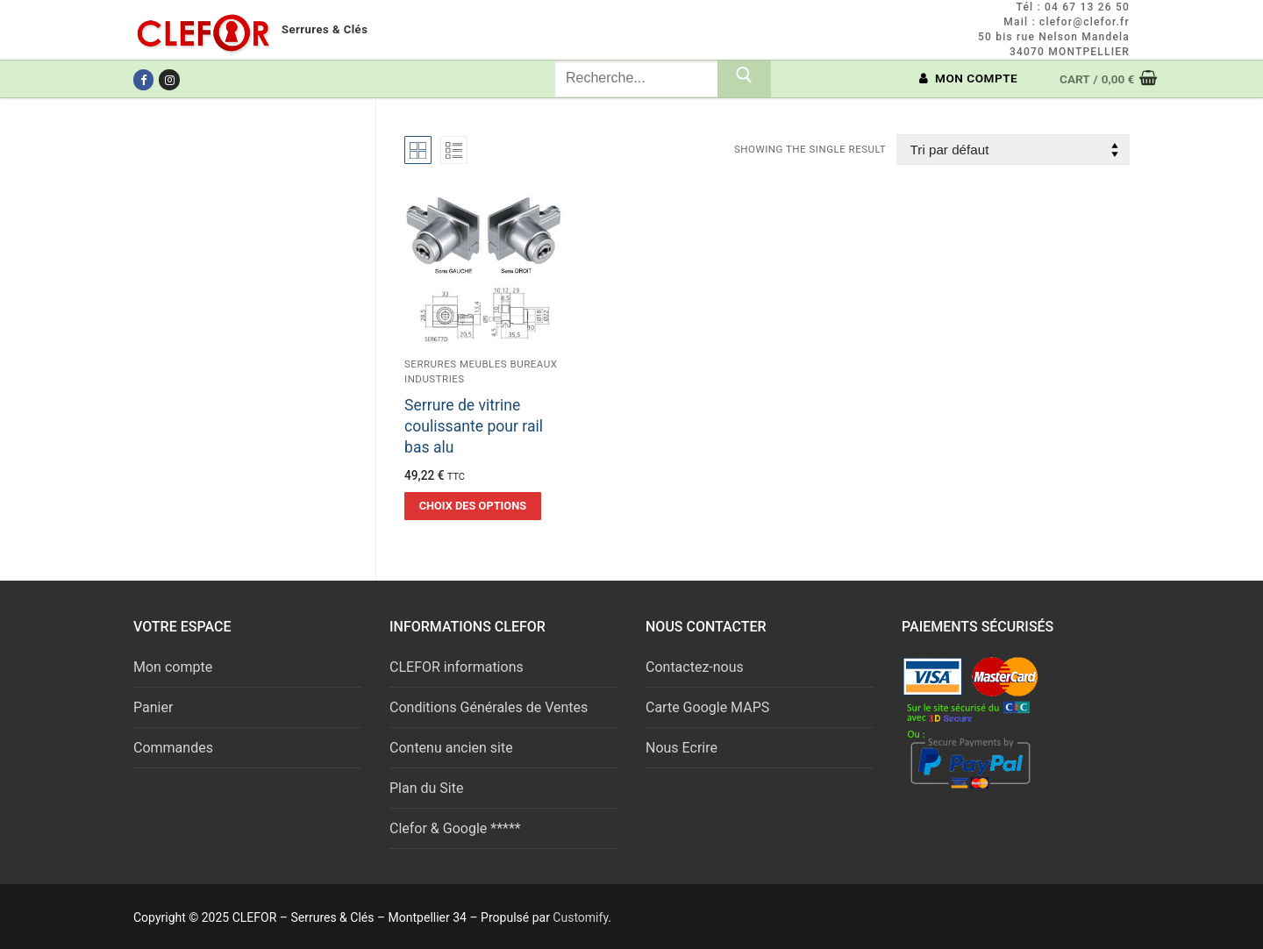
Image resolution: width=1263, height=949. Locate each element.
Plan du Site (426, 788)
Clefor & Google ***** (455, 828)
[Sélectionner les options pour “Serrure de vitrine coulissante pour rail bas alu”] (472, 506)
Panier (153, 707)
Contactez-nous (695, 667)
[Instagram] (169, 79)
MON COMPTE (968, 78)
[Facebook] (143, 79)
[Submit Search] (744, 79)
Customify (580, 917)
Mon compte (172, 667)
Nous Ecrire (681, 747)
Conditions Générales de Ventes (488, 707)
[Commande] (1013, 149)
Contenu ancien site (451, 747)
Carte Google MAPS (707, 707)
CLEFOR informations (456, 667)
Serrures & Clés (324, 29)
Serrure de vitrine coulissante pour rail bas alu (473, 426)
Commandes (173, 747)
